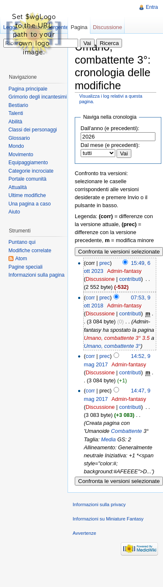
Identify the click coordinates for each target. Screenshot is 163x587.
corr (90, 297)
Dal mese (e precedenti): (110, 145)
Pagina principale (27, 89)
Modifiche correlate (29, 250)
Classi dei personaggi (32, 130)
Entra (152, 7)
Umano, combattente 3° (112, 346)
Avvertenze (84, 533)
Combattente (126, 431)
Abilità (15, 122)
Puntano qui (21, 242)
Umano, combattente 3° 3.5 (116, 338)
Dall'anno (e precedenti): (110, 128)
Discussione (100, 279)
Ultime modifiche (27, 195)
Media (108, 439)
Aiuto (14, 212)
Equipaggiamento (28, 162)
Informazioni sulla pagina (36, 275)
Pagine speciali (25, 267)
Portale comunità (27, 179)
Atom (21, 258)
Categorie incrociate (31, 171)
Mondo (16, 146)
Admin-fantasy (124, 271)
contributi (130, 279)
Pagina (79, 27)
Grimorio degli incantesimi (37, 97)
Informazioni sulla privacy (99, 504)
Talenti (15, 113)
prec (104, 263)
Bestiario (18, 105)
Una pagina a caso (29, 204)
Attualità (17, 187)
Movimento (20, 154)
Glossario (19, 138)
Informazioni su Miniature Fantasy (108, 518)
